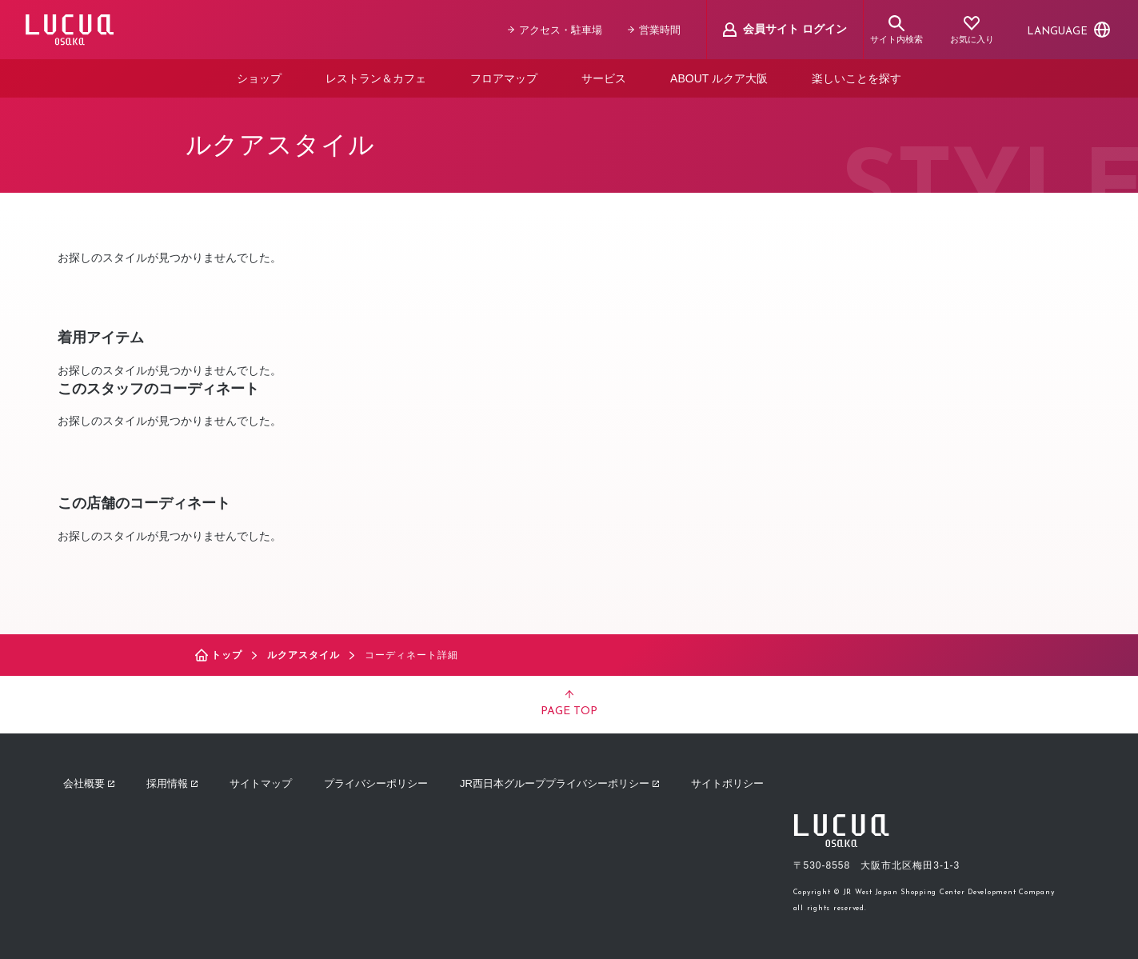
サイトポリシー (727, 783)
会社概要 (88, 783)
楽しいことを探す (856, 78)
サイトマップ (261, 783)
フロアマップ (503, 78)
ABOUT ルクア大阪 (719, 78)
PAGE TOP (569, 703)
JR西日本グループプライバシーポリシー (559, 783)
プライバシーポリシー (376, 783)
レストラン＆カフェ (375, 78)
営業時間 (654, 30)
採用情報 (172, 783)
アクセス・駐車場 (555, 30)
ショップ (259, 78)
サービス (603, 78)
